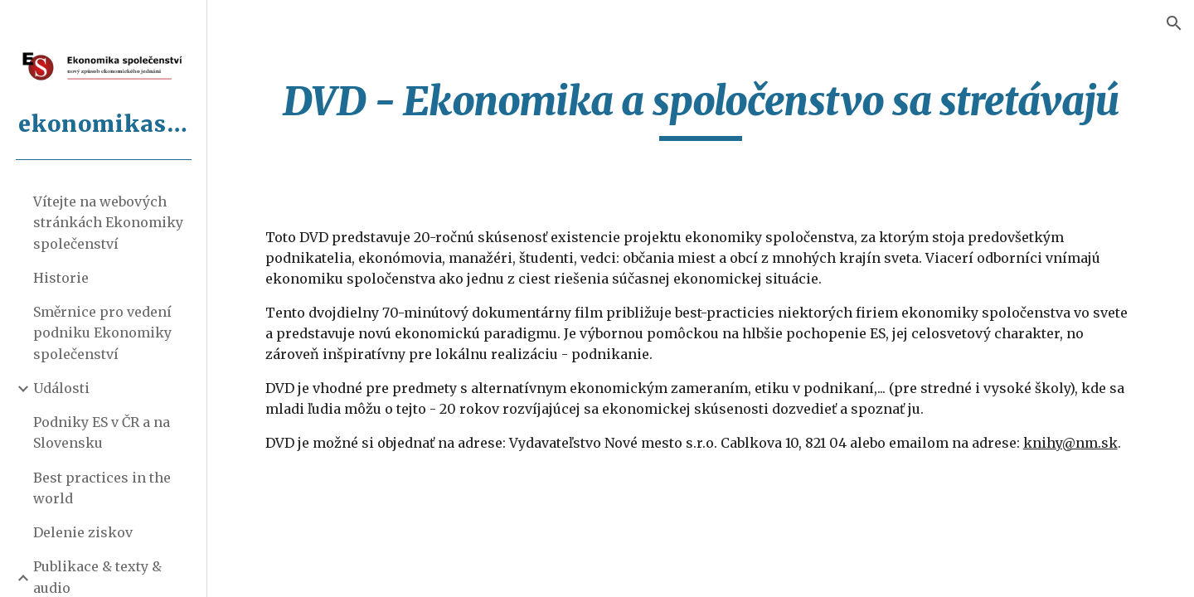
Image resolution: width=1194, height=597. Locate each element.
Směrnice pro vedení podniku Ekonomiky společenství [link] (102, 332)
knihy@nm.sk (1070, 442)
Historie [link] (61, 277)
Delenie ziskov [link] (83, 532)
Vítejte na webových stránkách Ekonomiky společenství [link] (108, 222)
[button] (1174, 23)
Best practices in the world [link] (102, 488)
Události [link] (61, 388)
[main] (701, 109)
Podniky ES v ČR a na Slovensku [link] (101, 432)
